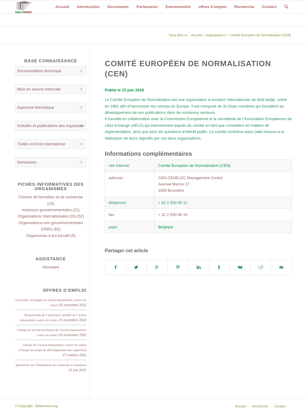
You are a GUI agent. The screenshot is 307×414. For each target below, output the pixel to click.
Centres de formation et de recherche (51, 197)
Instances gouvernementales (47, 210)
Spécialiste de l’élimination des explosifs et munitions (51, 365)
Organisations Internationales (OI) (46, 216)
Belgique (165, 227)
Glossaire (51, 267)
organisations (215, 35)
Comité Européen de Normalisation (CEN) (194, 165)
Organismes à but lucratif (48, 235)
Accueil (196, 35)
